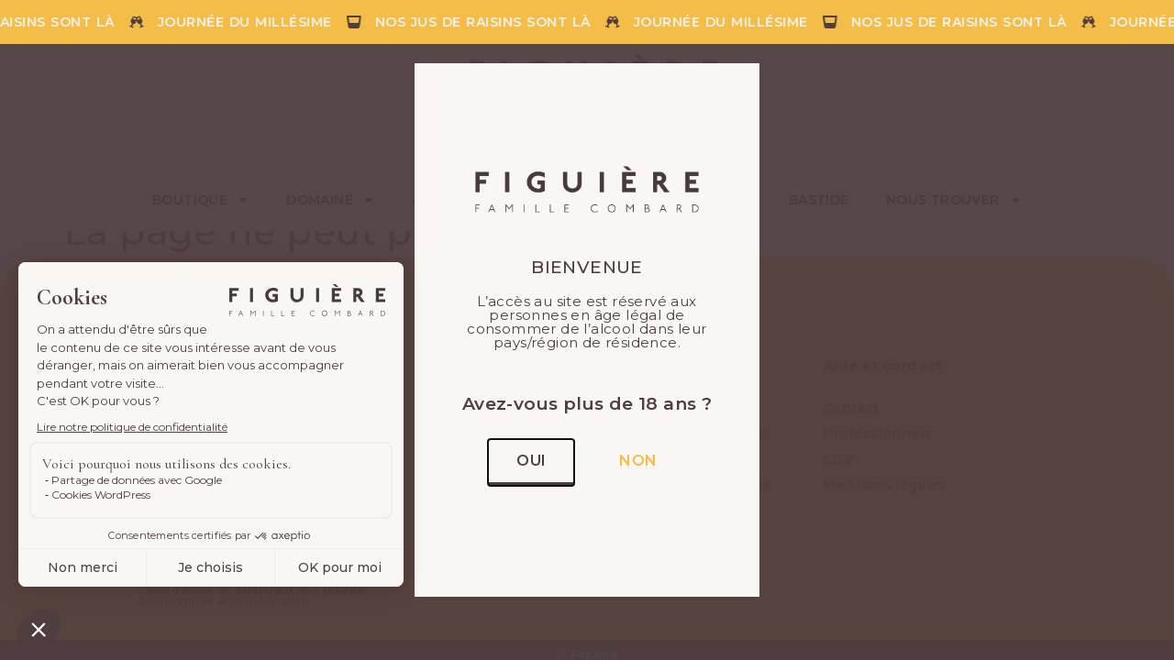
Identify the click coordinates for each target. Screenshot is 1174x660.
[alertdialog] (587, 22)
